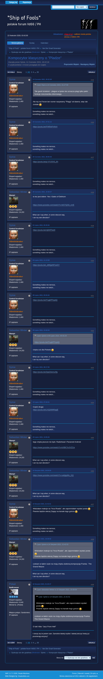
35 (38, 72)
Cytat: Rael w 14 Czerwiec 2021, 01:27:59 (52, 85)
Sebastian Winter (18, 192)
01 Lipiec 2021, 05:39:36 (41, 225)
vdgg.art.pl (68, 34)
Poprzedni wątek (71, 64)
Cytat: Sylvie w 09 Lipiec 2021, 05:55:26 (52, 336)
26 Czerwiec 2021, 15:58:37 (42, 192)
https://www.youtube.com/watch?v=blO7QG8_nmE (53, 205)
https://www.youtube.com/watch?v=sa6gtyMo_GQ (53, 475)
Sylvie (43, 52)
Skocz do (59, 658)
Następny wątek (87, 64)
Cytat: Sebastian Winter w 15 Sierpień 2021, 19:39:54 (57, 590)
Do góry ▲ (94, 673)
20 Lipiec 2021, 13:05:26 (41, 437)
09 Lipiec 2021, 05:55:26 (41, 295)
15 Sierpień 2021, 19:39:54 (42, 539)
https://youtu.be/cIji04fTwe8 (44, 230)
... (36, 72)
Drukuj (92, 72)
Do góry (11, 643)
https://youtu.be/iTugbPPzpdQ (45, 300)
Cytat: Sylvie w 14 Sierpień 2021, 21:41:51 (52, 544)
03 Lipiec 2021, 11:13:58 (41, 260)
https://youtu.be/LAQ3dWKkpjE (45, 410)
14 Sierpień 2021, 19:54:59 (42, 470)
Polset (12, 584)
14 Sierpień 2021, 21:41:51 (42, 504)
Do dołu (11, 72)
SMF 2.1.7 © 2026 (11, 673)
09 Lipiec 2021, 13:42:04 (41, 330)
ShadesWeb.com (23, 676)
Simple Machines (24, 673)
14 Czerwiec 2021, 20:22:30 (42, 79)
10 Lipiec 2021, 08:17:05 (41, 367)
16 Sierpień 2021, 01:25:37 (42, 584)
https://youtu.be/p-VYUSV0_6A (45, 162)
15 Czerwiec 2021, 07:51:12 (42, 122)
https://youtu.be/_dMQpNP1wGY (46, 265)
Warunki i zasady (83, 673)
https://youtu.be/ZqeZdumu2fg (45, 372)
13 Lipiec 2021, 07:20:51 (41, 402)
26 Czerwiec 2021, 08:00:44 (42, 157)
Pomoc (74, 673)
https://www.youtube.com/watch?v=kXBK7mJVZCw (54, 447)
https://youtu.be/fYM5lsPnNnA (45, 127)
